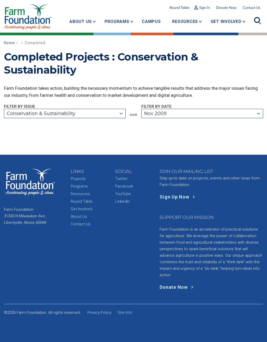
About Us (80, 21)
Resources (185, 21)
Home (9, 43)
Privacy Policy (99, 312)
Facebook (124, 186)
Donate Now (226, 7)
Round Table (82, 201)
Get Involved (226, 21)
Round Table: (189, 7)
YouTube (123, 193)
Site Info (125, 312)
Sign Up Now (178, 197)
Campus (151, 21)
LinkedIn (122, 201)
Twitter (121, 178)
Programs (117, 21)
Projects (78, 178)
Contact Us (251, 7)
